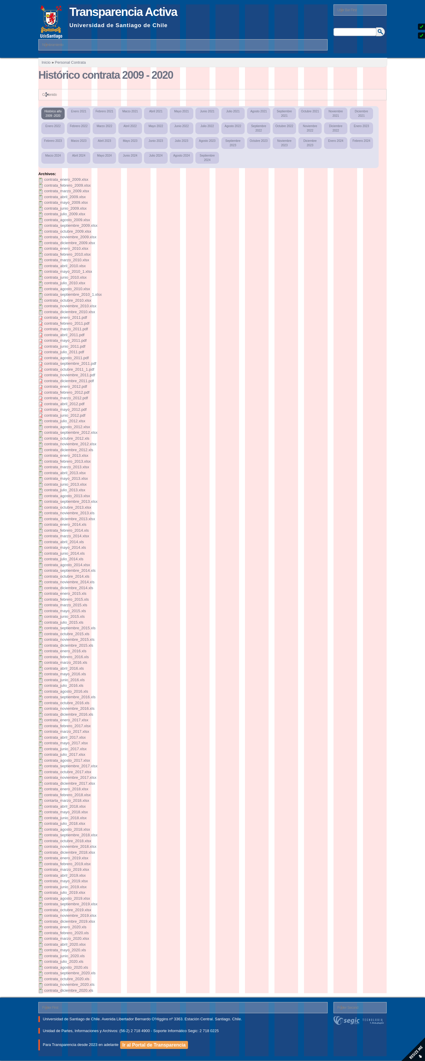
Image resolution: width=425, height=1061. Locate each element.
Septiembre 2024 (207, 158)
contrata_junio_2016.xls (64, 680)
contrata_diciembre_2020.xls (68, 990)
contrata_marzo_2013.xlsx (66, 467)
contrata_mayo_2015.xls (65, 611)
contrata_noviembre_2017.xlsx (70, 777)
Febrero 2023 (53, 140)
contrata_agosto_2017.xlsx (67, 760)
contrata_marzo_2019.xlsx (66, 869)
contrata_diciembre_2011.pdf (69, 381)
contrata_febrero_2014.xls (66, 530)
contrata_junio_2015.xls (64, 616)
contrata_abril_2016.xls (64, 668)
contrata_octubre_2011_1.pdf (69, 369)
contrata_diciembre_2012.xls (68, 450)
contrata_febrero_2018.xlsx (67, 795)
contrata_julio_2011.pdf (64, 352)
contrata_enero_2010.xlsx (66, 248)
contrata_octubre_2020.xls (66, 979)
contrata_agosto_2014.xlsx (67, 565)
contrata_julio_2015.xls (64, 622)
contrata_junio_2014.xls (64, 553)
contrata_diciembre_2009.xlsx (69, 243)
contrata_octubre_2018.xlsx (67, 841)
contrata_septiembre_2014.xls (70, 570)
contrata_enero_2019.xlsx (66, 858)
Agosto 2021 (258, 111)
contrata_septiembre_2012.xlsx (71, 432)
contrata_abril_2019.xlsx (65, 875)
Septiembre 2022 (258, 128)
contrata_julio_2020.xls (64, 961)
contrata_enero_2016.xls (65, 651)
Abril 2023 (104, 140)
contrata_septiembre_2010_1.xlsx (73, 294)
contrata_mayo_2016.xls (65, 674)
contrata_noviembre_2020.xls (69, 984)
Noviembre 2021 (335, 113)
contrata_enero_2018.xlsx (66, 789)
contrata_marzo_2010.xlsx (66, 260)
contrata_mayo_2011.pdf (65, 340)
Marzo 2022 (104, 126)
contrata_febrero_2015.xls (66, 599)
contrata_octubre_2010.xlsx (67, 300)
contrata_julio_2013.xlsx (64, 490)
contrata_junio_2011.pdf (65, 346)
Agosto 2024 (181, 155)
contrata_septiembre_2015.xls (70, 628)
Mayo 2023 (130, 140)
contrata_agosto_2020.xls (66, 967)
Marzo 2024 (53, 155)
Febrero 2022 (79, 126)
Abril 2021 (155, 111)
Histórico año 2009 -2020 (52, 113)
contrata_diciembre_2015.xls (68, 645)
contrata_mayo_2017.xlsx (66, 743)
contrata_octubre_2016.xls (66, 703)
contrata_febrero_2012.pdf (66, 392)
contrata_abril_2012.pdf (64, 404)
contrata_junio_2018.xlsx (65, 818)
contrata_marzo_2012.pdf (66, 398)
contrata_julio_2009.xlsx (64, 214)
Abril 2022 (130, 126)
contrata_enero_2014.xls (65, 524)
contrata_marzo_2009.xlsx (66, 191)
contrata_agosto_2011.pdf (66, 358)
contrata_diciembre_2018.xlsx (69, 852)
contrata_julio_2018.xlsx (64, 823)
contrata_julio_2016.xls (64, 685)
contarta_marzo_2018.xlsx (66, 800)
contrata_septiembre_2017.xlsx (71, 766)
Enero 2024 (336, 140)
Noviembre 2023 (284, 143)
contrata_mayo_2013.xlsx (66, 478)
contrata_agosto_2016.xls (66, 691)
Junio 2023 (155, 140)
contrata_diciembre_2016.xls (68, 714)
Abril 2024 (78, 155)
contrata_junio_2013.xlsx (65, 484)
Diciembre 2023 (310, 143)
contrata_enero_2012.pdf (65, 386)
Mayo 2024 (104, 155)
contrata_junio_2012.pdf (65, 415)
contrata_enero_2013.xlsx (66, 455)
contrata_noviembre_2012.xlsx (70, 444)
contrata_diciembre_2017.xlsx (69, 783)
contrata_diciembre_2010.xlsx (69, 312)
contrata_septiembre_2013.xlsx (71, 501)
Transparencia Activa (123, 11)
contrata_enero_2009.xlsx (66, 179)
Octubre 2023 (259, 140)
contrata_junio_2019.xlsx (65, 887)
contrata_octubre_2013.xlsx (67, 507)
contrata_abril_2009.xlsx (65, 197)
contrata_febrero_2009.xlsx (67, 185)
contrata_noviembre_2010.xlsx (70, 306)
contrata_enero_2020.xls (65, 927)
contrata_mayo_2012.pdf (65, 409)
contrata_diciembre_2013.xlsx (69, 519)
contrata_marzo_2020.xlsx (66, 938)
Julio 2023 (181, 140)
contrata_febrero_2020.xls (66, 933)
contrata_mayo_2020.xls (65, 950)
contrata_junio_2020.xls (64, 956)
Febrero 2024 (361, 140)
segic (360, 1020)
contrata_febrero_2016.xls (66, 657)
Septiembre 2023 (233, 143)
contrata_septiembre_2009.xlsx (71, 225)
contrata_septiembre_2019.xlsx (71, 904)
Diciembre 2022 (335, 128)
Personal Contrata (70, 62)
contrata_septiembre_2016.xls (70, 697)
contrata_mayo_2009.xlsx (66, 202)
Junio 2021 (207, 111)
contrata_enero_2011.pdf (65, 317)
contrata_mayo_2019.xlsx (66, 881)
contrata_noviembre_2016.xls (69, 708)
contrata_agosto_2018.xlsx (67, 829)
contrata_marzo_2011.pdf (66, 329)
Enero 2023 (361, 126)
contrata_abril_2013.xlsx (65, 473)
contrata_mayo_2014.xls (65, 547)
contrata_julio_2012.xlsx (64, 421)
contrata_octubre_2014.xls (66, 576)
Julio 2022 (207, 126)
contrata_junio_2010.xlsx (65, 277)
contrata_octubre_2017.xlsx (67, 772)
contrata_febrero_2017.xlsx (67, 726)
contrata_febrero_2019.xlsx (67, 864)
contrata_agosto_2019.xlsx (67, 898)
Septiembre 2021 (284, 113)
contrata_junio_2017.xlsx (65, 749)
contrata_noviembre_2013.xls (69, 513)
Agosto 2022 (233, 126)
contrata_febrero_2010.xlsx (67, 254)
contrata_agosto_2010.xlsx (67, 289)
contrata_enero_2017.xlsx (66, 720)
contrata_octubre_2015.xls (66, 634)
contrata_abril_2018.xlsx (65, 806)
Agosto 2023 (207, 140)
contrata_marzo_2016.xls (65, 662)
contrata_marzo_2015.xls (65, 605)
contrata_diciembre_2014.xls (68, 588)
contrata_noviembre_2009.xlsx (70, 237)
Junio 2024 (130, 155)
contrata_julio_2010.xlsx (64, 283)
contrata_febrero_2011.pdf (66, 323)
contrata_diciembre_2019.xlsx (69, 921)
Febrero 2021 (104, 111)
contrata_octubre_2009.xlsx (67, 231)
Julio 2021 (233, 111)
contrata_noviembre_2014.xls (69, 582)
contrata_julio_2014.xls (64, 559)
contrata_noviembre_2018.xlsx (70, 846)
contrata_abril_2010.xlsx (65, 266)
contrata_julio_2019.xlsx (64, 892)
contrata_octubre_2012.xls (66, 438)
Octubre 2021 (310, 111)
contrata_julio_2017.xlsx (64, 754)
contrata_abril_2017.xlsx (65, 737)
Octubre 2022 (284, 126)
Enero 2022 (53, 126)
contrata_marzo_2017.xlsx (66, 731)
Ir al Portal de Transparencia (154, 1044)
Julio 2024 (156, 155)
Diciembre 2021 (361, 113)
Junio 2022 (181, 126)
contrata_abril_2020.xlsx (65, 944)
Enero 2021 (78, 111)
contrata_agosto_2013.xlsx (67, 496)
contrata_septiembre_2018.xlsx (71, 835)
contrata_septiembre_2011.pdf (70, 363)
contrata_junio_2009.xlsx (65, 208)
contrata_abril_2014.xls (64, 542)
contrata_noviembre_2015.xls (69, 639)
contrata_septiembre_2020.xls (70, 973)
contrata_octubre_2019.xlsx (67, 910)
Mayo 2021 (181, 111)
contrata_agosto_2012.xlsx (67, 427)
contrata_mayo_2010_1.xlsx (68, 271)
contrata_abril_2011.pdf (64, 335)
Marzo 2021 (130, 111)
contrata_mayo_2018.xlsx (66, 812)
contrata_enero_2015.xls (65, 593)
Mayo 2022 (155, 126)
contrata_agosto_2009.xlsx (67, 220)
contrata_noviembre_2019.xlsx (70, 915)
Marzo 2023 (78, 140)
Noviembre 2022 (310, 128)
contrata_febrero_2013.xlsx (67, 461)
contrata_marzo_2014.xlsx (66, 536)
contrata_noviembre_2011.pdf (69, 375)
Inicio (46, 62)
